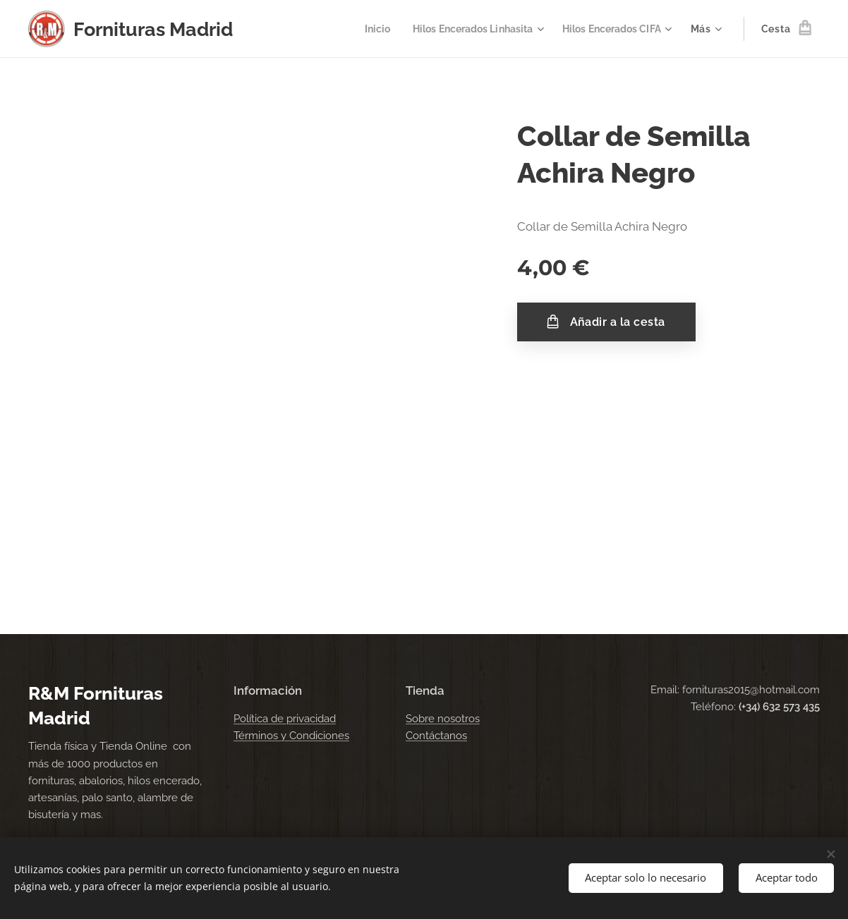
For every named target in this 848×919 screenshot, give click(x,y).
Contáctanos (436, 735)
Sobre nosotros (443, 718)
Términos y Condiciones (291, 735)
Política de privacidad (285, 718)
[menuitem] (360, 29)
